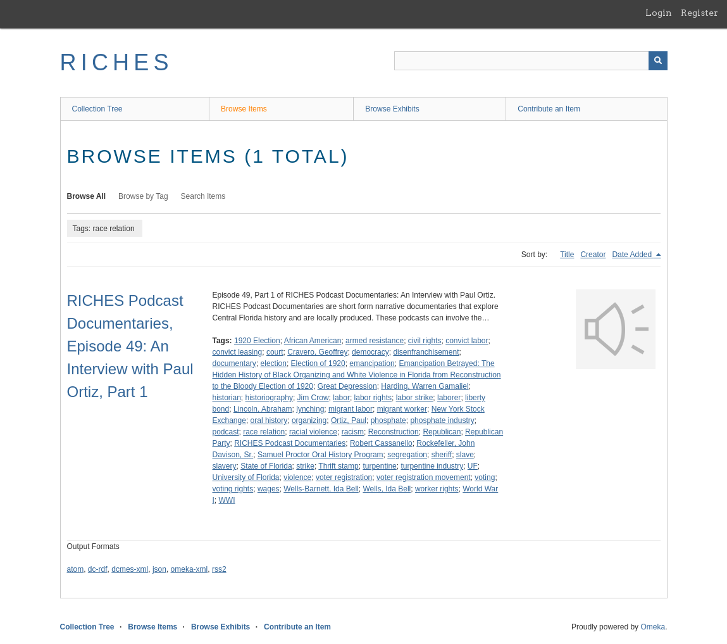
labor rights (373, 397)
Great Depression (347, 386)
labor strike (414, 397)
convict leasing (238, 352)
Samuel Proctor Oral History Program (320, 454)
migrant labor (350, 409)
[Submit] (658, 60)
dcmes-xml (129, 569)
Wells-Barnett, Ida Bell (321, 488)
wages (269, 488)
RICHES (116, 62)
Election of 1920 (318, 363)
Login (658, 13)
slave (465, 454)
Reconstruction (393, 431)
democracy (370, 352)
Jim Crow (313, 397)
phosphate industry (442, 420)
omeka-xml (189, 569)
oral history (269, 420)
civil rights (425, 340)
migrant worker (402, 409)
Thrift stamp (338, 466)
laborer (449, 397)
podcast (226, 431)
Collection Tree (97, 108)
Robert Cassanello (381, 443)
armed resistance (374, 340)
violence (297, 477)
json (159, 569)
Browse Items (244, 108)
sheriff (442, 454)
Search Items (203, 196)
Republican (442, 431)
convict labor (466, 340)
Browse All (86, 196)
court (274, 352)
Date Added (633, 254)
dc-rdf (98, 569)
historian (227, 397)
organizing (309, 420)
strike (305, 466)
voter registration (344, 477)
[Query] (531, 60)
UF (473, 466)
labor (341, 397)
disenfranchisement (426, 352)
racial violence (313, 431)
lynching (310, 409)
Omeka (652, 626)
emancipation (371, 363)
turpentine (379, 466)
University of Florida (246, 477)
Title (567, 254)
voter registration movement (423, 477)
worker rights (437, 488)
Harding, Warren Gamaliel (424, 386)
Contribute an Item (549, 108)
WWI (227, 500)
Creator (593, 254)
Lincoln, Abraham (262, 409)
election (274, 363)
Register (699, 13)
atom (75, 569)
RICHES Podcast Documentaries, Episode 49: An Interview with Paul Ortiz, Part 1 (130, 346)
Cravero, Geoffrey (317, 352)
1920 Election (257, 340)
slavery (225, 466)
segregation (407, 454)
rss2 (219, 569)
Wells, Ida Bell (387, 488)
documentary (234, 363)
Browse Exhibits (392, 108)
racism (353, 431)
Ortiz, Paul (348, 420)
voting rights (233, 488)
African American (313, 340)
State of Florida (266, 466)
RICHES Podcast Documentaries (289, 443)
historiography (269, 397)
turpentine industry (432, 466)
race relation (264, 431)
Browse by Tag (143, 196)
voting (485, 477)
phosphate (388, 420)
